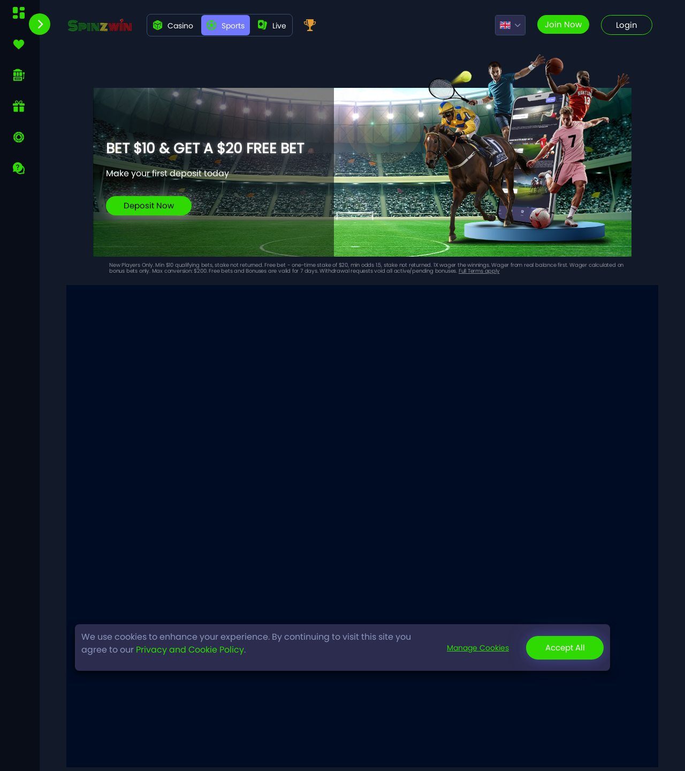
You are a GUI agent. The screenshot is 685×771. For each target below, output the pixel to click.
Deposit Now (149, 205)
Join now (563, 24)
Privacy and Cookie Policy (190, 649)
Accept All (565, 647)
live (272, 25)
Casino (173, 25)
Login (626, 25)
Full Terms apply (479, 271)
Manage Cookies (478, 647)
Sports (226, 25)
